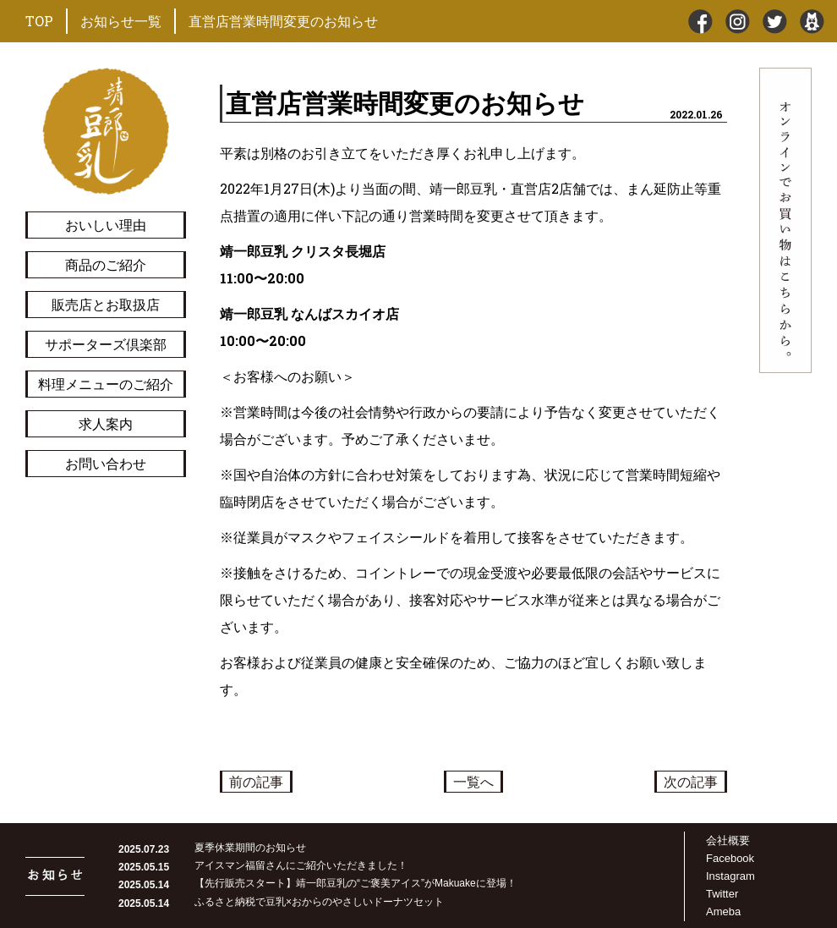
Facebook (730, 858)
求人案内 (106, 423)
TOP (39, 21)
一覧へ (473, 781)
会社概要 (728, 840)
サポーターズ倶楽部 (106, 344)
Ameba (723, 911)
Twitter (722, 893)
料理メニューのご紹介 (105, 384)
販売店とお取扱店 (106, 304)
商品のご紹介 (105, 264)
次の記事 (691, 781)
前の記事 (256, 781)
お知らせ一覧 (120, 21)
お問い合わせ (105, 463)
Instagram (730, 876)
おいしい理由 (105, 224)
